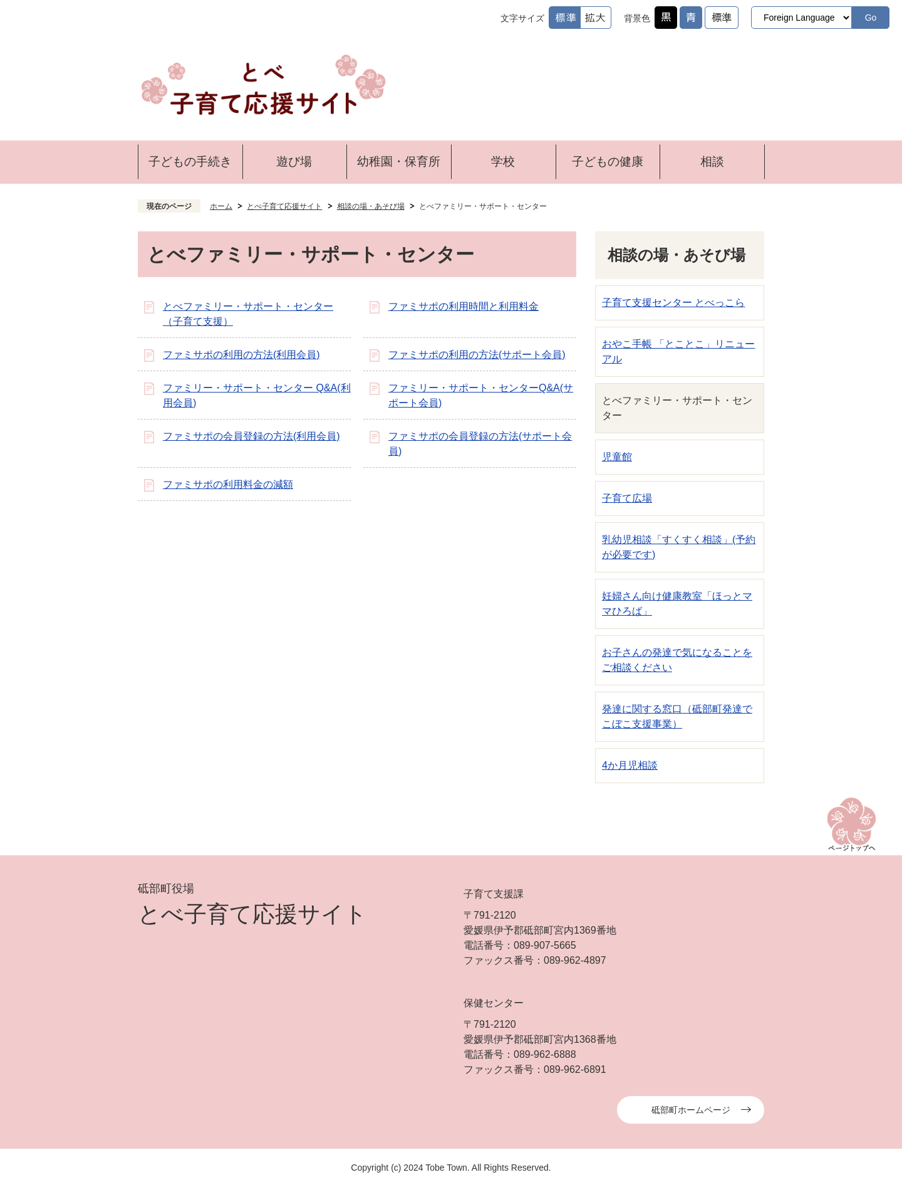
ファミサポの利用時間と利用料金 (463, 306)
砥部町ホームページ (690, 1110)
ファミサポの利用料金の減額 (228, 484)
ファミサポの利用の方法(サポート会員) (477, 354)
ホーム (221, 206)
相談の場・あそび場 (371, 206)
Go (871, 18)
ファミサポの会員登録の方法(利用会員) (251, 436)
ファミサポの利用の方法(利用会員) (241, 354)
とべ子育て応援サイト (284, 206)
